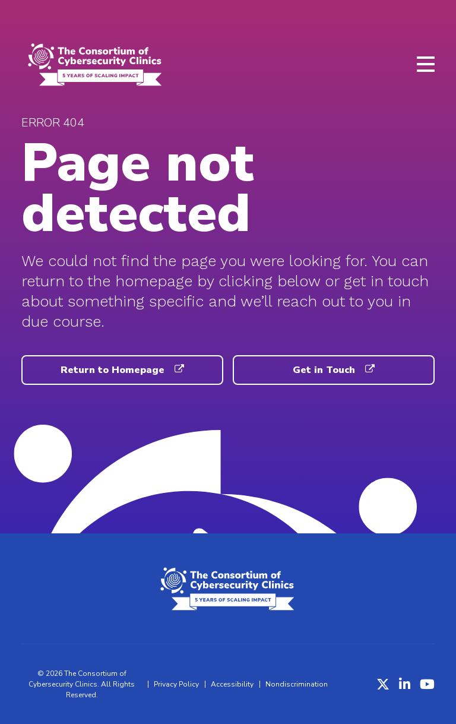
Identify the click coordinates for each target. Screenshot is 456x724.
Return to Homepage (122, 370)
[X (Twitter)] (383, 684)
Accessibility (232, 684)
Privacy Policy (176, 684)
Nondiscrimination (296, 684)
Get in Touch (333, 370)
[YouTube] (427, 684)
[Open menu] (426, 64)
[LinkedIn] (404, 684)
